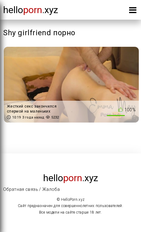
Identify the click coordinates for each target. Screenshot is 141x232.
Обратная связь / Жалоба (31, 189)
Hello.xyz (30, 9)
